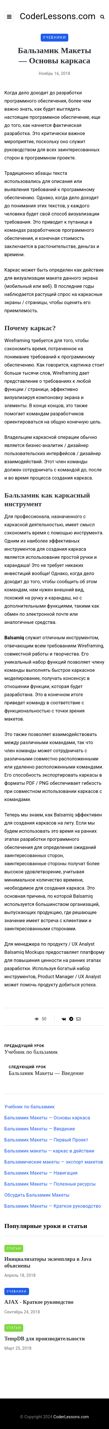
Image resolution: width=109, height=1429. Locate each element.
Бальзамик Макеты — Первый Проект (46, 1140)
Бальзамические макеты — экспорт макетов (53, 1162)
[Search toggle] (100, 16)
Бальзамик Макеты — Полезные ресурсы (50, 1184)
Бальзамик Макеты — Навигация (41, 1173)
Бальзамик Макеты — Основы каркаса (47, 1118)
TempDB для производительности (44, 1339)
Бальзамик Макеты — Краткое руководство (52, 1206)
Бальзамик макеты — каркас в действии (49, 1151)
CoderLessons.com (71, 1416)
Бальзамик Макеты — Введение (39, 1129)
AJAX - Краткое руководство (39, 1302)
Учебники (54, 37)
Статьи (14, 1248)
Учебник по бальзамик (29, 1107)
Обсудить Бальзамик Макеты (36, 1195)
